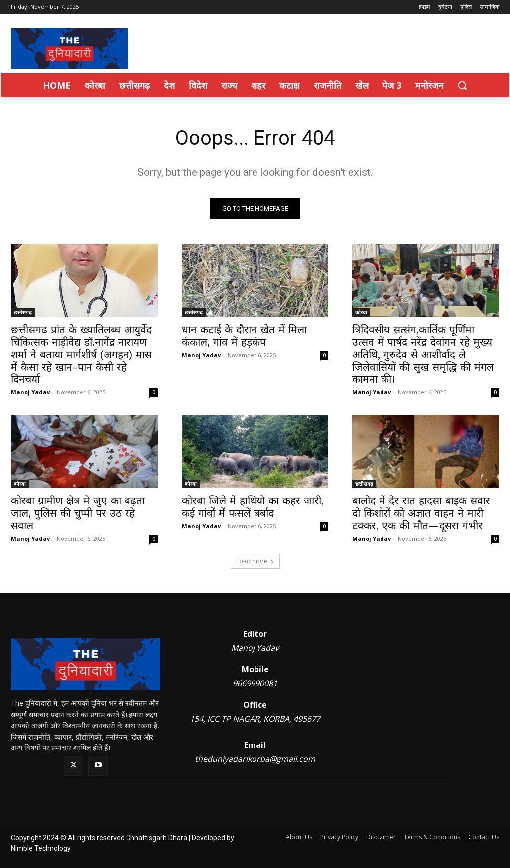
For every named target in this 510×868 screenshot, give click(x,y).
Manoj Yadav (30, 392)
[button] (462, 85)
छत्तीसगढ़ (23, 312)
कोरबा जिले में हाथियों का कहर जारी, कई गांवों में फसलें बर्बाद (253, 507)
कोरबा (361, 312)
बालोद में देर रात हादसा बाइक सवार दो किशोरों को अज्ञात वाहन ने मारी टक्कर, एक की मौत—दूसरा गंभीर (421, 513)
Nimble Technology (41, 848)
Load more (255, 561)
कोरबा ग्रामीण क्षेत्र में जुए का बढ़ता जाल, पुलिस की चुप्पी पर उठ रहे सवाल (78, 513)
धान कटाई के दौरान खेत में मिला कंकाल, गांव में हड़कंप (244, 336)
